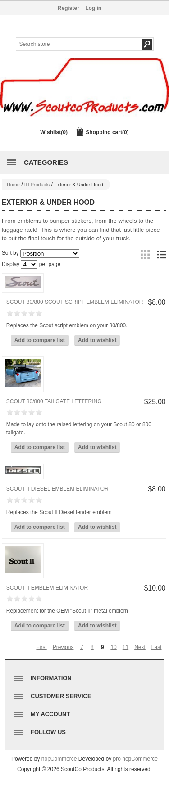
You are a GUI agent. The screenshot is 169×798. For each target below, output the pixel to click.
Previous (63, 647)
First (41, 647)
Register (68, 8)
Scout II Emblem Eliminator (47, 588)
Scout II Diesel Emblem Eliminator (57, 489)
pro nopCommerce (135, 759)
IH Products (37, 184)
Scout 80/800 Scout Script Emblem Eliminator (74, 302)
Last (156, 647)
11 (125, 647)
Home (13, 184)
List (161, 255)
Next (140, 647)
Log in (93, 8)
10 (113, 647)
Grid (145, 255)
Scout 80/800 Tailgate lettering (54, 401)
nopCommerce (59, 759)
